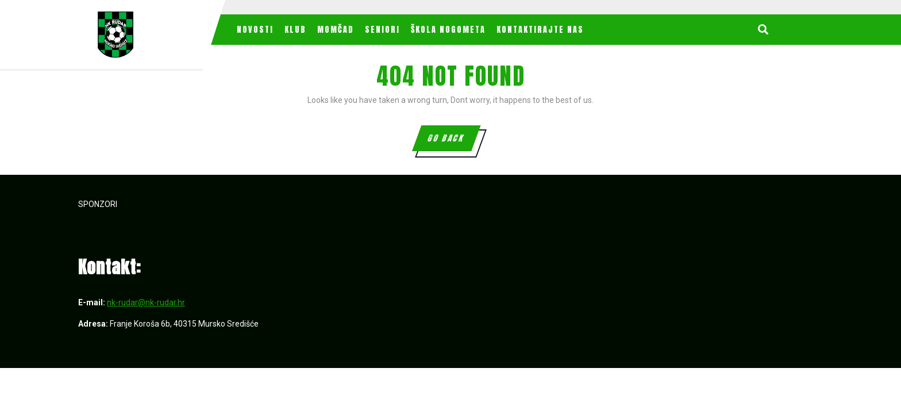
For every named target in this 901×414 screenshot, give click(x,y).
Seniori (382, 30)
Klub (295, 30)
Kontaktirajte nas (540, 30)
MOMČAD (335, 30)
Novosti (255, 30)
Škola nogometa (448, 30)
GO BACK (453, 141)
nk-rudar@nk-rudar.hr (146, 302)
